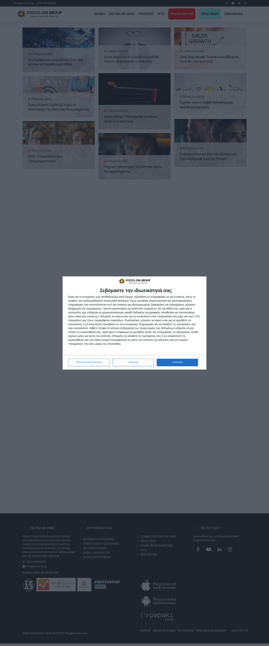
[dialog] (134, 322)
